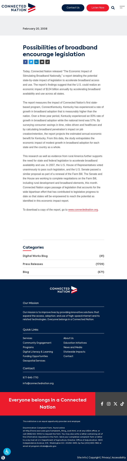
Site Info (82, 458)
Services (27, 338)
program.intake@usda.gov (43, 446)
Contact (68, 356)
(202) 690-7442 (92, 443)
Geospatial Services (34, 361)
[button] (7, 451)
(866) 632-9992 (34, 434)
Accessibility (119, 458)
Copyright (94, 458)
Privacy (106, 458)
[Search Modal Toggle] (113, 8)
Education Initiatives (75, 343)
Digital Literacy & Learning (38, 352)
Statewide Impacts (74, 352)
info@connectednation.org (38, 383)
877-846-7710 (30, 378)
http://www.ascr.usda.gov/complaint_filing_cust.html (50, 431)
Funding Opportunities (35, 356)
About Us (69, 338)
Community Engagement (37, 343)
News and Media (73, 347)
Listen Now (97, 7)
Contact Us (73, 7)
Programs (28, 347)
